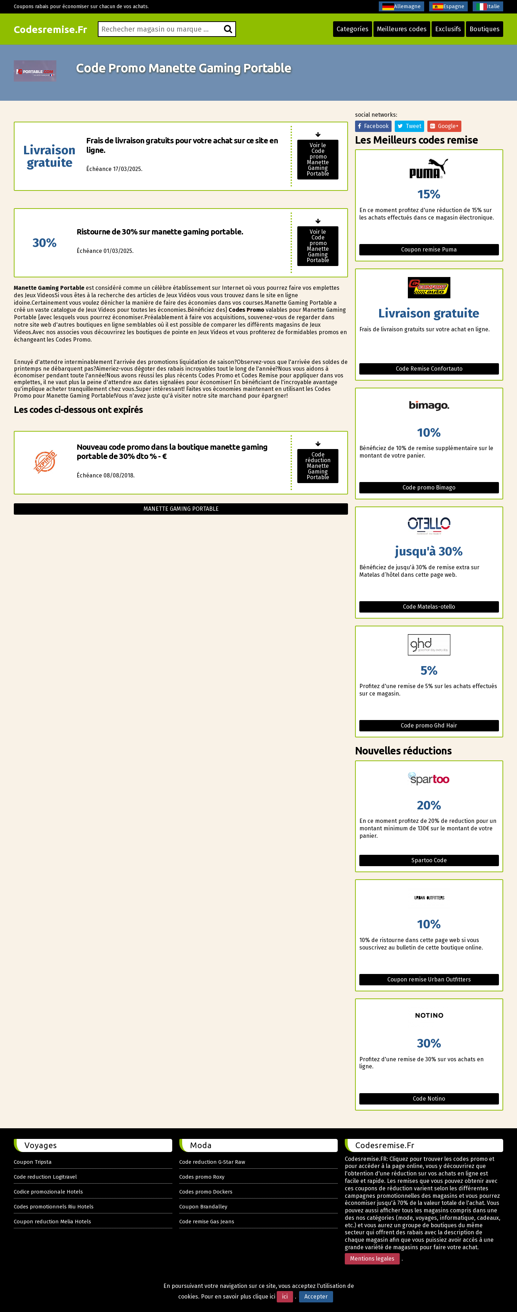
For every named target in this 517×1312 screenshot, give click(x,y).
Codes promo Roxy (201, 1177)
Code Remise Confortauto (429, 368)
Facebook (373, 126)
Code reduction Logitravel (45, 1177)
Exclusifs (448, 29)
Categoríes (353, 29)
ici (285, 1296)
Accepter (316, 1296)
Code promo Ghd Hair (429, 725)
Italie (488, 6)
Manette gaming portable (181, 508)
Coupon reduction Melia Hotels (52, 1221)
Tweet (409, 126)
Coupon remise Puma (429, 249)
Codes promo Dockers (205, 1192)
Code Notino (429, 1098)
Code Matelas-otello (429, 606)
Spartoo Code (429, 860)
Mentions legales (372, 1258)
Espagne (448, 6)
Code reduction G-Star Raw (212, 1162)
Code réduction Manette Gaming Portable (318, 466)
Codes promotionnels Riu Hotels (54, 1206)
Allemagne (401, 6)
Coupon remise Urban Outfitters (429, 979)
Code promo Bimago (429, 487)
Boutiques (485, 29)
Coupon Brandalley (203, 1206)
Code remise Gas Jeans (206, 1221)
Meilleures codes (402, 29)
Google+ (444, 126)
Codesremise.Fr (50, 29)
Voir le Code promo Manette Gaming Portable (318, 159)
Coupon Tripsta (33, 1162)
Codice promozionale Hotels (48, 1192)
